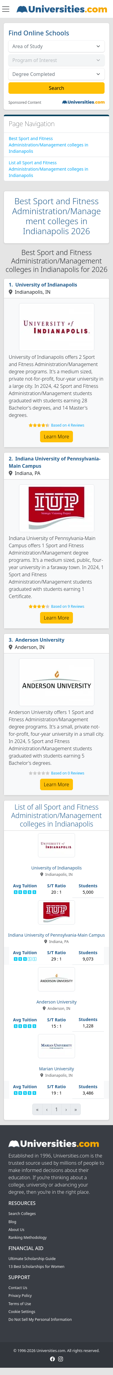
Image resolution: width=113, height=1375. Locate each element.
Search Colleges (22, 1213)
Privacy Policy (20, 1295)
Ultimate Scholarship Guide (32, 1258)
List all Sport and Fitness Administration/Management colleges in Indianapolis (48, 169)
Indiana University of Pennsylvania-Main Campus (54, 462)
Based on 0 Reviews (67, 773)
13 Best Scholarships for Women (36, 1266)
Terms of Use (19, 1303)
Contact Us (17, 1287)
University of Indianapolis (46, 284)
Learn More (56, 436)
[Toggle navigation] (5, 9)
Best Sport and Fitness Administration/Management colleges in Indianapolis (48, 145)
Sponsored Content (24, 102)
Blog (12, 1221)
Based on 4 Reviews (67, 425)
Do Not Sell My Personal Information (40, 1319)
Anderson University (39, 640)
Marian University (56, 1069)
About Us (16, 1229)
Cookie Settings (21, 1311)
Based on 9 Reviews (67, 606)
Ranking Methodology (27, 1237)
